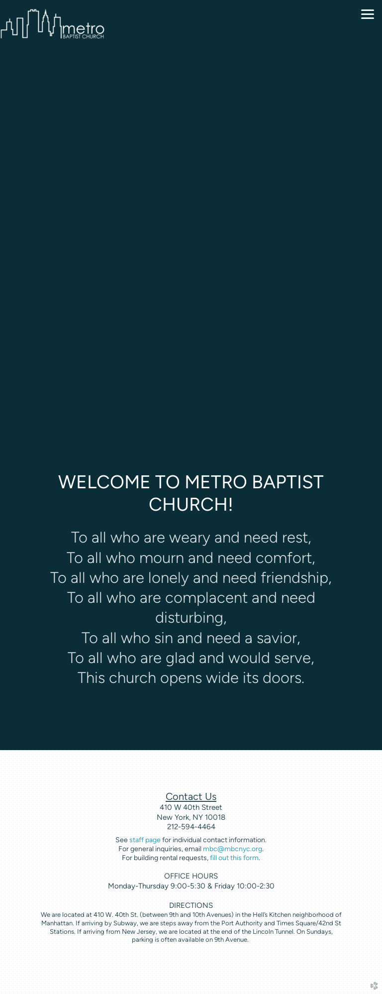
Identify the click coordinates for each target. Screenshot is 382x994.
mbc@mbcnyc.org (232, 849)
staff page (145, 840)
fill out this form (234, 858)
